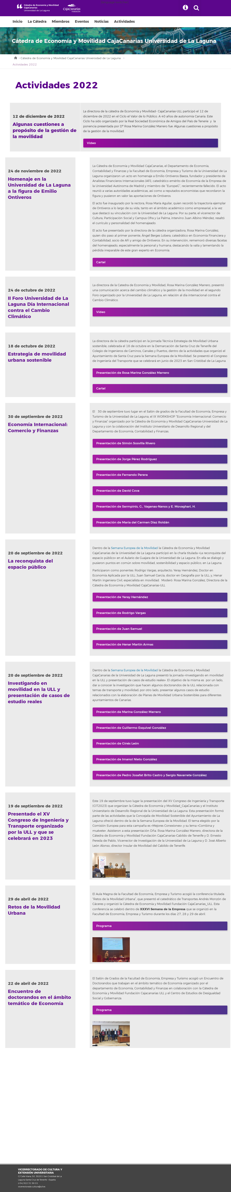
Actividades (124, 21)
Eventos (82, 21)
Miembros (60, 21)
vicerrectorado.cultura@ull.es (31, 1186)
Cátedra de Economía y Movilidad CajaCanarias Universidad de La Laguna (71, 58)
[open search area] (196, 8)
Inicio (17, 21)
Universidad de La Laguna (38, 8)
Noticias (101, 21)
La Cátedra (37, 21)
